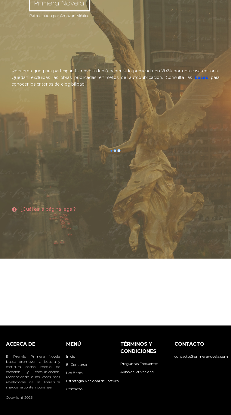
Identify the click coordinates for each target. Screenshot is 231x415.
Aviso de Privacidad (137, 371)
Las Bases (74, 372)
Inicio (70, 356)
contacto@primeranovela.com (201, 356)
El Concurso (76, 364)
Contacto (74, 389)
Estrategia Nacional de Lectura (92, 381)
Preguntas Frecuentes (139, 363)
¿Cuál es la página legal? (48, 209)
